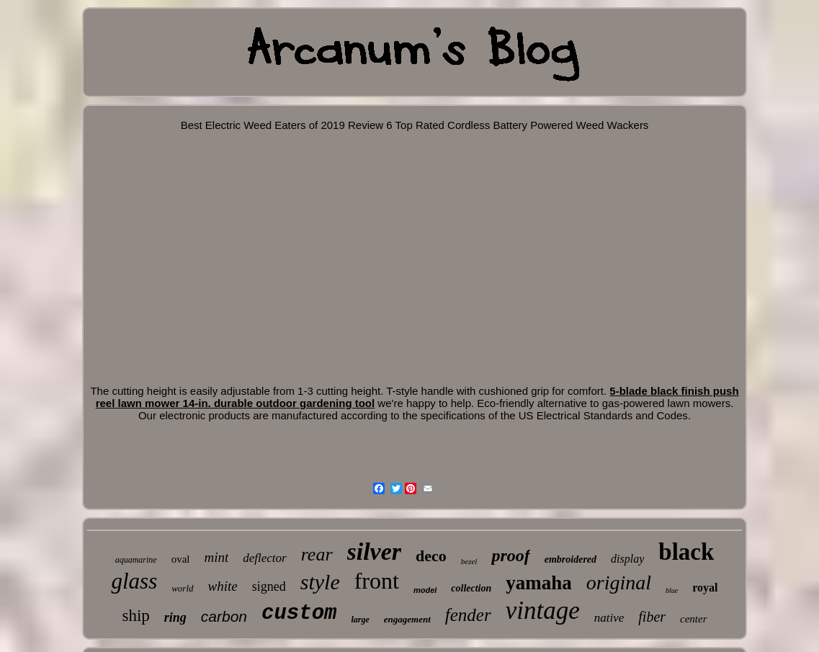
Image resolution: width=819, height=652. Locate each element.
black (686, 552)
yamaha (539, 583)
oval (180, 559)
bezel (469, 561)
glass (134, 581)
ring (175, 617)
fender (468, 615)
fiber (652, 617)
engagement (407, 619)
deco (431, 556)
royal (704, 587)
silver (374, 551)
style (320, 582)
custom (298, 613)
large (360, 620)
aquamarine (136, 560)
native (609, 618)
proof (510, 555)
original (618, 582)
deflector (264, 558)
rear (317, 554)
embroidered (570, 559)
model (425, 590)
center (693, 619)
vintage (543, 611)
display (627, 559)
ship (135, 616)
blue (672, 590)
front (376, 581)
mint (216, 557)
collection (471, 588)
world (182, 588)
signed (269, 586)
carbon (224, 616)
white (223, 586)
